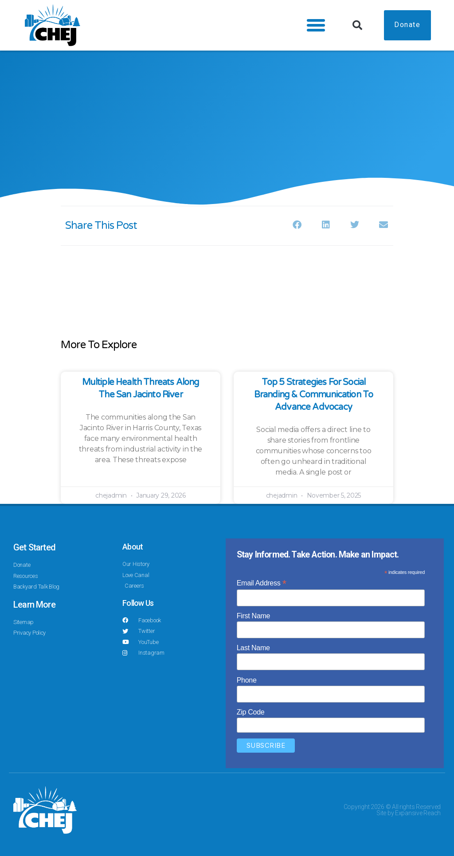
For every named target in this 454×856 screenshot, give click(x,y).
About (132, 546)
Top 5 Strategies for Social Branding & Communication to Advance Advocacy (313, 394)
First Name (253, 616)
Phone (247, 680)
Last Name (253, 648)
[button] (314, 25)
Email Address (261, 583)
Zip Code (251, 712)
